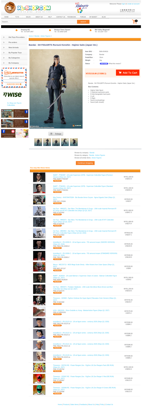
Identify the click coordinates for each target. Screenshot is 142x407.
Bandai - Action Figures (42, 36)
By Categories (11, 57)
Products (66, 404)
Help (97, 404)
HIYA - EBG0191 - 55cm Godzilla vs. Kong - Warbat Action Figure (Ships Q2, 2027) (81, 310)
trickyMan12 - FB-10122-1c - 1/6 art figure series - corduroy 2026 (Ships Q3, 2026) (81, 333)
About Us (91, 404)
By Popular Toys (12, 52)
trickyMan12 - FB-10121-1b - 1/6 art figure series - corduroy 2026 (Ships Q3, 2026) (81, 344)
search (83, 22)
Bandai (92, 153)
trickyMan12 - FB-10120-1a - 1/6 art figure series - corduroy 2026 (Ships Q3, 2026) (81, 355)
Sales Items (74, 404)
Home (31, 36)
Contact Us (109, 404)
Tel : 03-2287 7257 (101, 32)
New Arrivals (11, 47)
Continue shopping (85, 163)
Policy (102, 404)
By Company (11, 62)
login (123, 4)
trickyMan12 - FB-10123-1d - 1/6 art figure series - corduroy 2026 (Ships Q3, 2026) (81, 321)
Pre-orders (10, 42)
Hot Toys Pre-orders (14, 37)
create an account (133, 4)
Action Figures (96, 158)
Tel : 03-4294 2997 (27, 32)
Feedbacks (83, 404)
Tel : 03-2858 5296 (60, 32)
